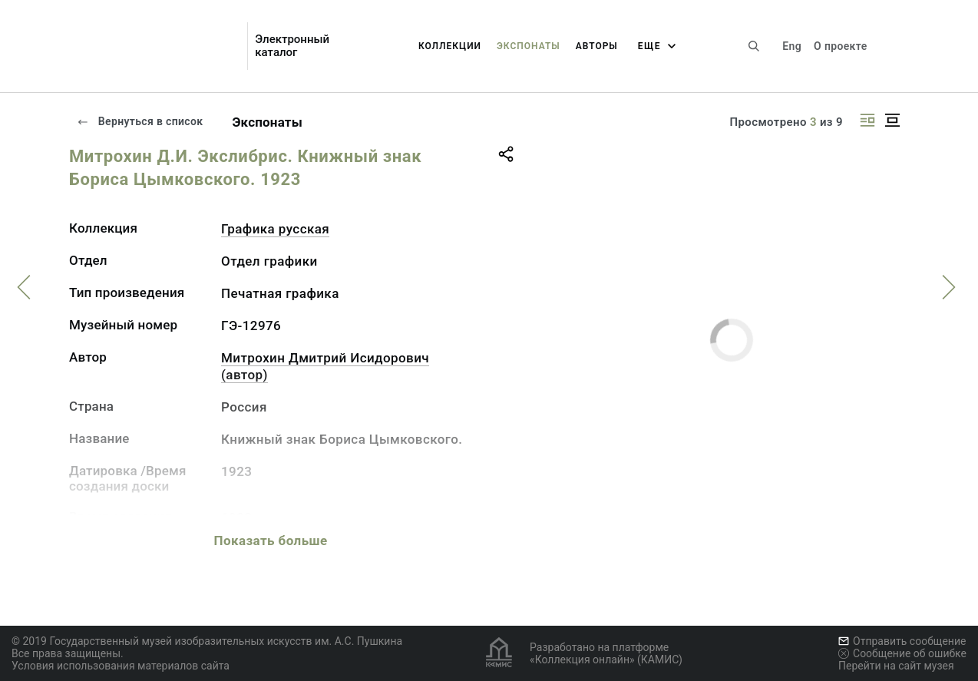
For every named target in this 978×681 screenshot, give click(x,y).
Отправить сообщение (902, 641)
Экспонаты (528, 46)
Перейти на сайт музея (896, 666)
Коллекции (449, 46)
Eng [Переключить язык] (791, 46)
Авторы (597, 46)
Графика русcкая (275, 228)
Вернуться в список (140, 121)
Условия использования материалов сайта (121, 666)
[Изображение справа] (867, 120)
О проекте (840, 46)
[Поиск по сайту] (754, 46)
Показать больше (270, 540)
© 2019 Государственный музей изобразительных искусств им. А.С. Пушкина (207, 641)
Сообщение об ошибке (902, 653)
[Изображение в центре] (892, 120)
